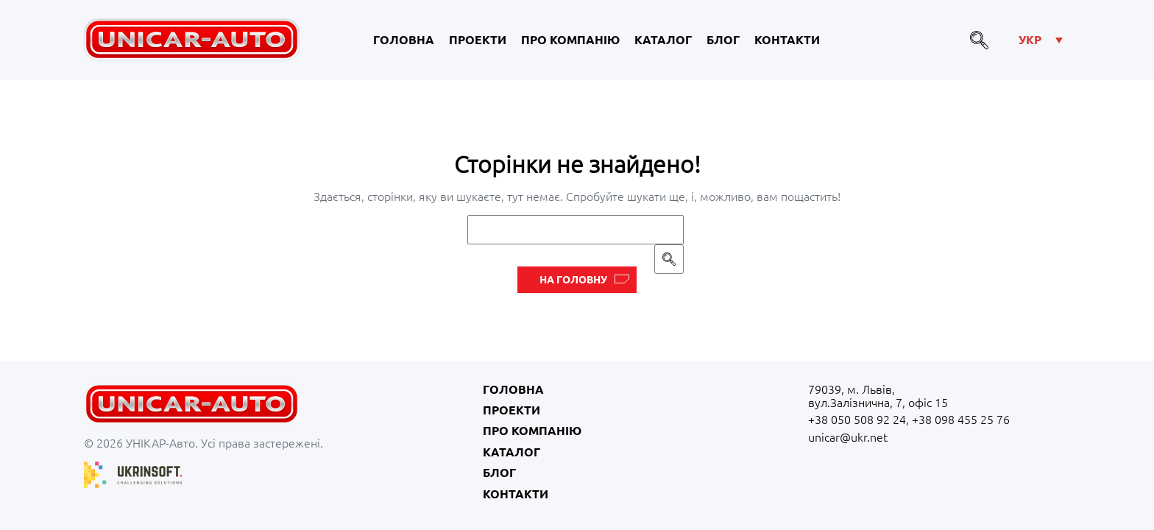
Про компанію (570, 39)
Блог (723, 39)
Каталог (663, 39)
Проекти (477, 39)
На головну (573, 280)
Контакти (787, 39)
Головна (403, 39)
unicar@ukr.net (848, 437)
